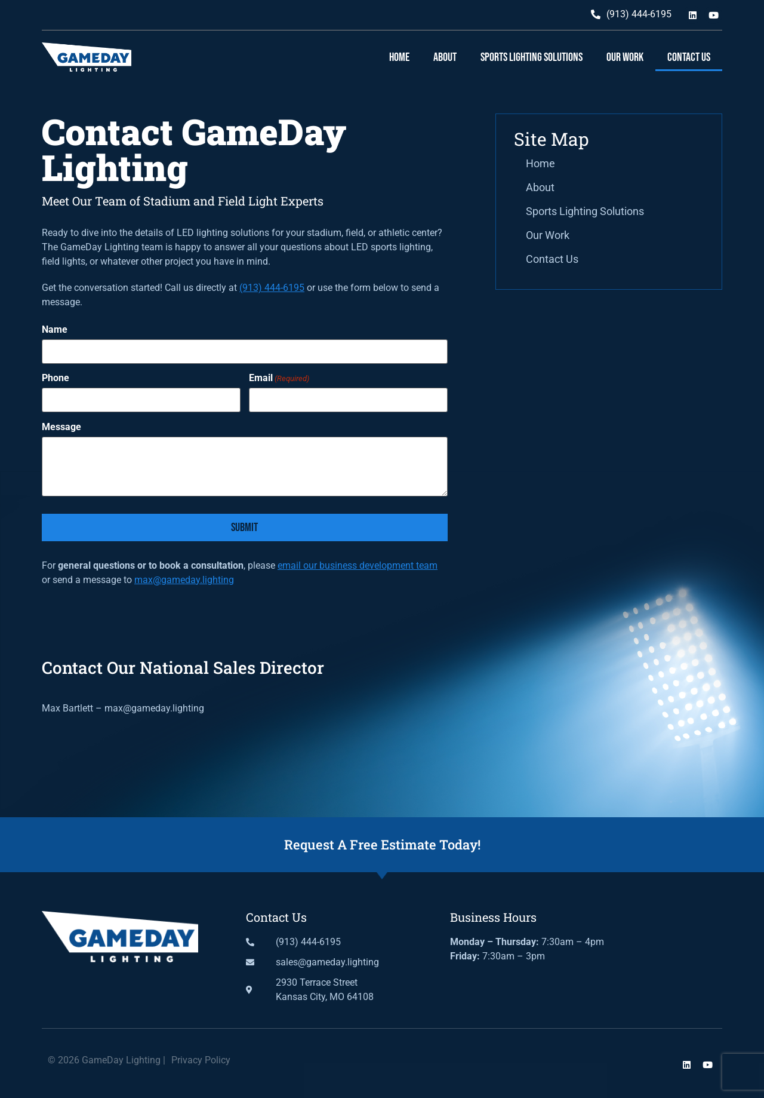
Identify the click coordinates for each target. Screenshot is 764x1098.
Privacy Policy (200, 1060)
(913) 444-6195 (271, 287)
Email (279, 378)
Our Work (624, 57)
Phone (55, 378)
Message (61, 427)
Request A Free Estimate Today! (382, 844)
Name (54, 330)
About (445, 57)
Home (399, 57)
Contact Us (688, 57)
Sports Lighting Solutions (531, 57)
